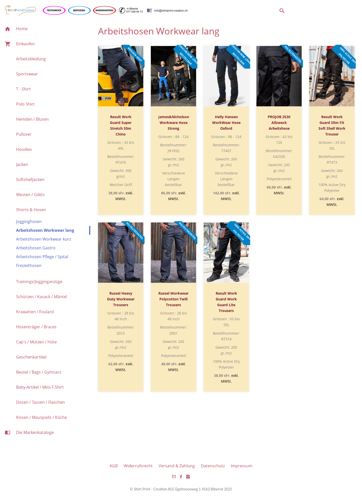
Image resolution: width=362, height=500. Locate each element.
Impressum (241, 466)
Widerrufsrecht (138, 466)
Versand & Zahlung (177, 466)
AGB (114, 466)
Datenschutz (213, 466)
